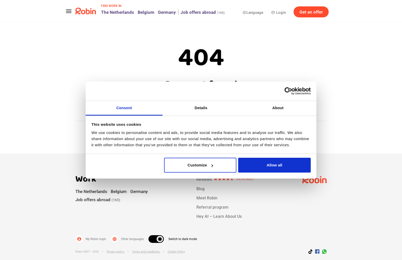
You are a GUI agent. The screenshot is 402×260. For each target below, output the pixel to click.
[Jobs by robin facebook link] (317, 251)
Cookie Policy (176, 251)
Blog (200, 188)
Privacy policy (116, 251)
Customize (200, 165)
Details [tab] (201, 108)
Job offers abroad (202, 12)
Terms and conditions (146, 251)
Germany (167, 12)
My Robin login (90, 239)
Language (252, 12)
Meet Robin (206, 198)
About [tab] (278, 108)
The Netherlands (117, 12)
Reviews (225, 179)
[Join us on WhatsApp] (323, 252)
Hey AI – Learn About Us (219, 216)
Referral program (212, 207)
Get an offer (311, 12)
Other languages (127, 239)
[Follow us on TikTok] (311, 252)
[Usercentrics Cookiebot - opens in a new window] (288, 91)
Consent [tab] (124, 108)
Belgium (146, 12)
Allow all (274, 165)
